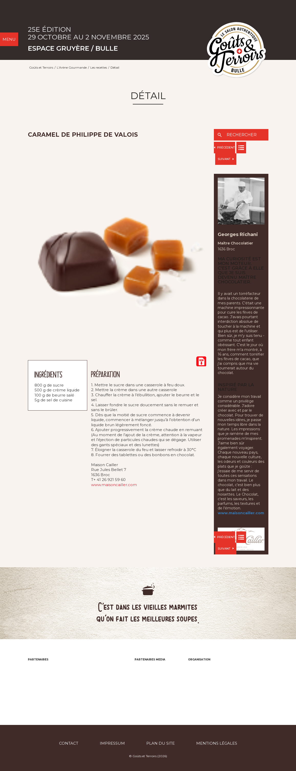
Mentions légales (216, 743)
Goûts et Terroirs (41, 67)
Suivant (226, 159)
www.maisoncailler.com (114, 484)
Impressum (112, 743)
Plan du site (160, 743)
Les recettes (98, 67)
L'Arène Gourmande (72, 67)
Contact (68, 743)
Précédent (224, 147)
